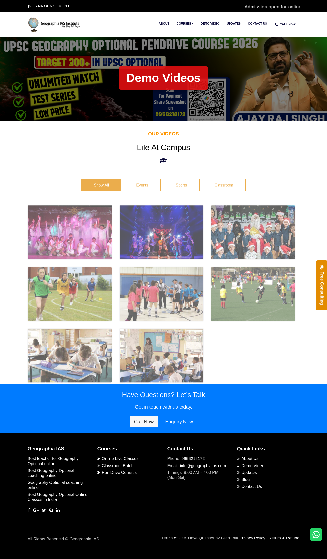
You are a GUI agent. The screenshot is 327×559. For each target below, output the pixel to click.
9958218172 (193, 458)
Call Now (285, 24)
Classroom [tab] (224, 192)
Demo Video (210, 23)
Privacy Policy (252, 538)
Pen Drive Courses (117, 472)
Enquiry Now (179, 421)
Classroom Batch (115, 465)
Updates (234, 23)
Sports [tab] (181, 192)
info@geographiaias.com (203, 465)
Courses (184, 23)
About (164, 23)
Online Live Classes (118, 458)
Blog (243, 479)
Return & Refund (284, 538)
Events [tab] (142, 192)
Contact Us (257, 23)
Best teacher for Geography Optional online (53, 461)
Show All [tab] (101, 192)
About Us (248, 458)
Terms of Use (173, 538)
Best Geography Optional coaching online (51, 473)
